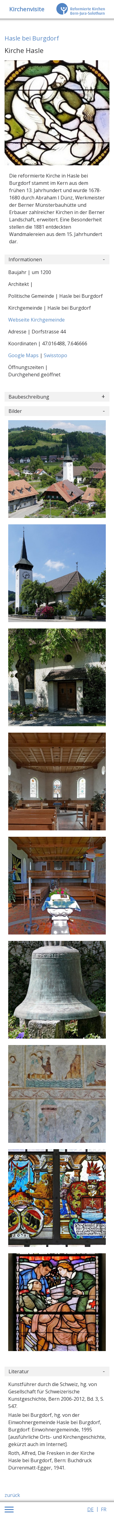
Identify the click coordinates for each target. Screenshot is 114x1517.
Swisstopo (55, 355)
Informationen (25, 259)
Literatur (19, 1371)
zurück (12, 1495)
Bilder (15, 411)
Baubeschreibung (29, 396)
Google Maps (24, 355)
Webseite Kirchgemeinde (36, 319)
